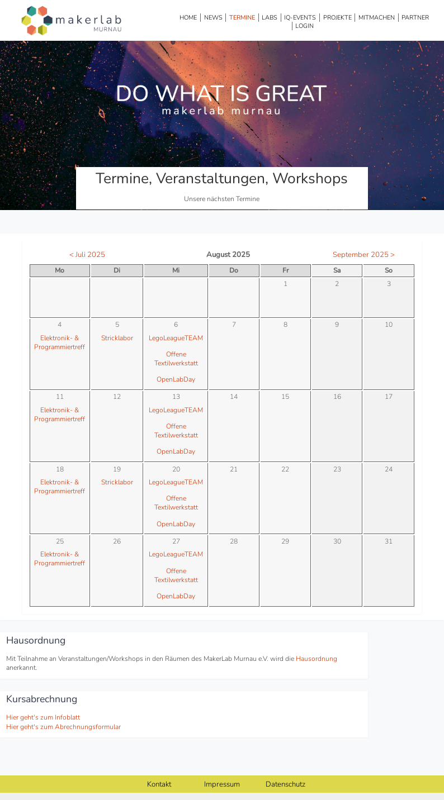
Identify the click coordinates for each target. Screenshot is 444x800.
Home (188, 17)
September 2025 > (364, 255)
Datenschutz (285, 784)
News (213, 17)
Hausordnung (316, 658)
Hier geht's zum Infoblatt (43, 717)
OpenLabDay (176, 379)
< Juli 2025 (87, 255)
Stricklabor (117, 338)
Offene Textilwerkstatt (176, 359)
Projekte (337, 17)
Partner (415, 17)
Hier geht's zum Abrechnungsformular (63, 726)
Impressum (222, 784)
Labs (269, 17)
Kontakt (159, 784)
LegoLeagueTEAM (176, 338)
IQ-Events (300, 17)
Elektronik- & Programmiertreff (59, 342)
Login (304, 26)
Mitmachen (376, 17)
